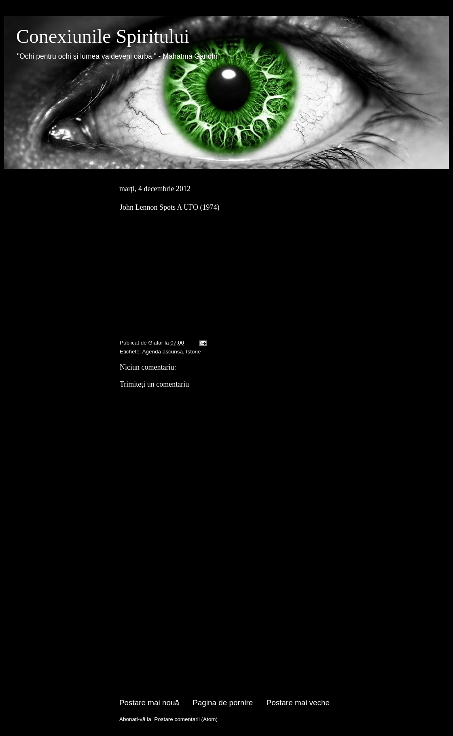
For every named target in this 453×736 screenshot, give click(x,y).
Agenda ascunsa (162, 352)
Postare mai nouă (149, 702)
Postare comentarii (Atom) (186, 719)
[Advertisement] (224, 636)
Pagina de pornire (223, 702)
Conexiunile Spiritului (102, 36)
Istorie (193, 352)
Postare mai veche (298, 702)
